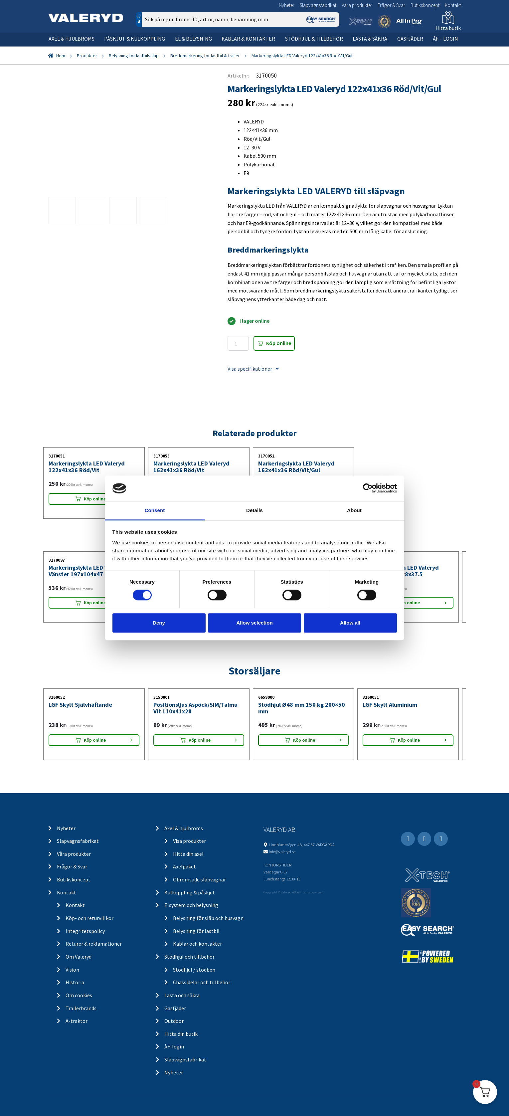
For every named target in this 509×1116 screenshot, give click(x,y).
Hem (60, 56)
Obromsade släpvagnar (199, 879)
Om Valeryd (78, 956)
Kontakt (453, 5)
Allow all (350, 623)
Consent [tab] (155, 510)
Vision (72, 969)
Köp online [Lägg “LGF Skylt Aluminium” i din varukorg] (409, 740)
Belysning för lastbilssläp (134, 56)
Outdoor (174, 1021)
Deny (159, 623)
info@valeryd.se (282, 851)
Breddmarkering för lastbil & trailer (205, 56)
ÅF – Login (445, 38)
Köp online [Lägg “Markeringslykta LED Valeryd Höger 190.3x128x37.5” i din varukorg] (409, 603)
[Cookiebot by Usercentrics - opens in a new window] (368, 488)
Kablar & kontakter (248, 38)
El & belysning (193, 38)
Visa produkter (189, 840)
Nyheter (286, 5)
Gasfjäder (410, 38)
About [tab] (354, 510)
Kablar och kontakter (197, 943)
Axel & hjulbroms (71, 38)
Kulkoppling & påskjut (189, 892)
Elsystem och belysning (191, 905)
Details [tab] (254, 510)
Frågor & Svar (391, 5)
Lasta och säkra (182, 995)
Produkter (87, 56)
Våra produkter (357, 5)
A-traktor (76, 1021)
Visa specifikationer (253, 368)
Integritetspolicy (85, 931)
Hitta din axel (188, 853)
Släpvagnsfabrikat (318, 5)
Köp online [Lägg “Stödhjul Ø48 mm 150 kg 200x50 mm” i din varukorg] (304, 740)
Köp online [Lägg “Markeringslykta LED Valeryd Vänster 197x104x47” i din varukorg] (95, 603)
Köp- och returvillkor (89, 918)
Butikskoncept (425, 5)
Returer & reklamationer (94, 943)
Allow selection (254, 623)
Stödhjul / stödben (194, 969)
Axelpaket (184, 866)
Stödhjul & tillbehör (314, 38)
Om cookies (79, 995)
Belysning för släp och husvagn (208, 918)
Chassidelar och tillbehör (201, 982)
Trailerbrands (81, 1008)
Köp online (278, 343)
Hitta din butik (181, 1033)
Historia (75, 982)
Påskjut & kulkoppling (134, 38)
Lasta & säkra (370, 38)
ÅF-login (174, 1046)
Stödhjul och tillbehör (189, 956)
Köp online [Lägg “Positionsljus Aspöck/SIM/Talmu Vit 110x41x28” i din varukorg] (200, 740)
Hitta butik (448, 28)
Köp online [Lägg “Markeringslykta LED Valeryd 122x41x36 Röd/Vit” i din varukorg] (95, 499)
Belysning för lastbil (196, 931)
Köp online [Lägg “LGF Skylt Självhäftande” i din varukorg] (95, 740)
